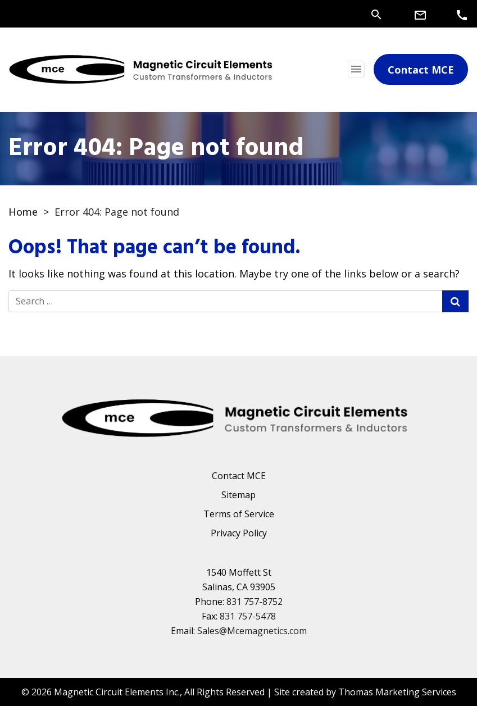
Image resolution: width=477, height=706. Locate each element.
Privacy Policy (239, 533)
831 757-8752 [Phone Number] (254, 601)
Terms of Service (238, 514)
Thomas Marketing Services (397, 692)
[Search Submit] (455, 301)
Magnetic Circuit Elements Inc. (117, 692)
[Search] (376, 13)
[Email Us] (420, 14)
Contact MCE (239, 476)
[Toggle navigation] (356, 69)
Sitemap (238, 495)
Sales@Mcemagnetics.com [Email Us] (252, 631)
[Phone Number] (462, 14)
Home (23, 211)
